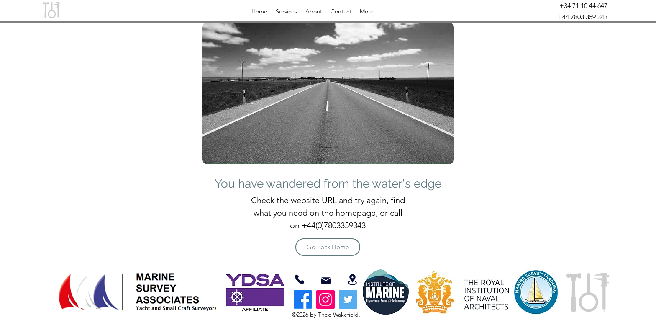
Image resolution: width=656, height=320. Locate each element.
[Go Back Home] (327, 247)
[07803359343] (299, 279)
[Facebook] (303, 299)
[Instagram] (325, 299)
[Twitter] (348, 299)
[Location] (352, 279)
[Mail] (325, 280)
